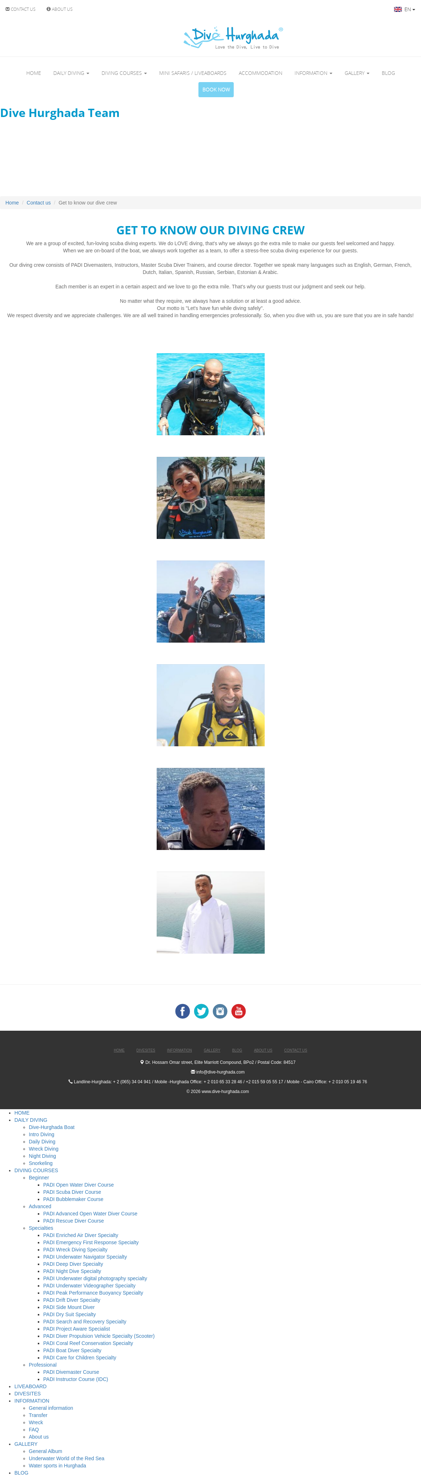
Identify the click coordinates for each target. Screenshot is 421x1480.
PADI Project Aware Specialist (76, 1329)
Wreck (36, 1422)
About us (39, 1437)
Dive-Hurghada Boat (52, 1127)
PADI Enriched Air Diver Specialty (80, 1235)
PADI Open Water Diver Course (78, 1185)
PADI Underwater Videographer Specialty (89, 1285)
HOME (33, 72)
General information (51, 1408)
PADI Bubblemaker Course (73, 1199)
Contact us (39, 203)
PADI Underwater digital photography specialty (95, 1278)
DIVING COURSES (124, 72)
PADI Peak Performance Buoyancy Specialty (93, 1293)
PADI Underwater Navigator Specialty (85, 1257)
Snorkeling (41, 1163)
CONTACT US (20, 9)
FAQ (34, 1429)
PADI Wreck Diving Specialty (75, 1249)
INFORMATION (313, 72)
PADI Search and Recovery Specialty (84, 1321)
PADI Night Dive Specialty (72, 1271)
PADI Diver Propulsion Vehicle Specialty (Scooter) (98, 1336)
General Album (45, 1451)
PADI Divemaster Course (71, 1372)
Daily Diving (42, 1141)
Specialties (41, 1228)
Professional (43, 1365)
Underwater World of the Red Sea (66, 1458)
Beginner (39, 1177)
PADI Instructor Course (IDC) (75, 1379)
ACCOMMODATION (260, 72)
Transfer (38, 1415)
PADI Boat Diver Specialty (72, 1350)
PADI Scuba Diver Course (72, 1192)
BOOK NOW (216, 89)
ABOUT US (59, 9)
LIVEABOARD (30, 1386)
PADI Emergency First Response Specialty (91, 1242)
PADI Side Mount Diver (69, 1307)
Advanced (40, 1206)
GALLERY (357, 72)
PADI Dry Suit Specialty (69, 1314)
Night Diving (42, 1156)
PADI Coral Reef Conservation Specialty (88, 1343)
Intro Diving (41, 1134)
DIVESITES (27, 1393)
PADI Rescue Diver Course (73, 1221)
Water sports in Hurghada (57, 1465)
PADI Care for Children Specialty (79, 1357)
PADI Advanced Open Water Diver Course (90, 1213)
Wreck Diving (43, 1149)
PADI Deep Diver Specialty (73, 1264)
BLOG (388, 72)
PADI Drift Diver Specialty (71, 1300)
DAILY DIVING (71, 72)
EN (404, 9)
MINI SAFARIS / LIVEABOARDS (193, 72)
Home (12, 203)
